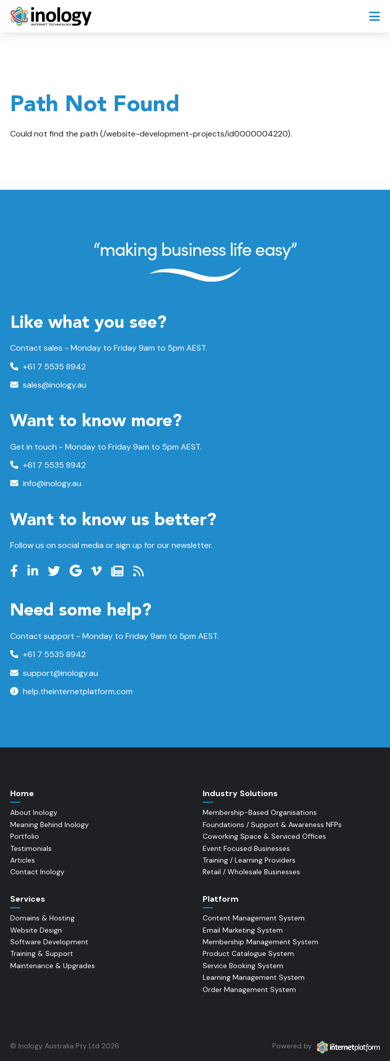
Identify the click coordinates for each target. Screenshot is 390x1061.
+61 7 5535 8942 (48, 366)
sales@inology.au (48, 385)
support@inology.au (54, 673)
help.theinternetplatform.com (71, 691)
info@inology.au (45, 483)
